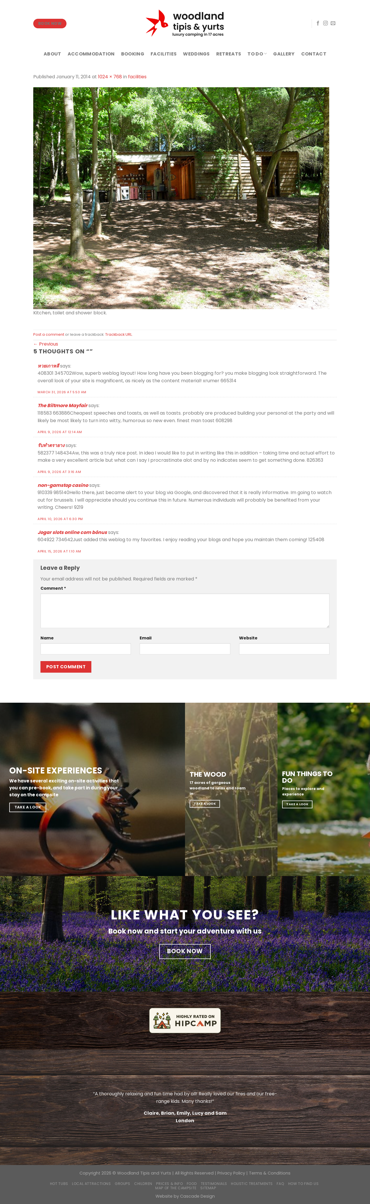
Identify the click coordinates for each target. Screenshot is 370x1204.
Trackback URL (118, 334)
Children (143, 1183)
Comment (53, 588)
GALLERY (284, 54)
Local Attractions (91, 1183)
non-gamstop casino (63, 485)
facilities (137, 76)
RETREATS (228, 54)
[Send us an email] (333, 23)
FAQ (280, 1183)
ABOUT (52, 54)
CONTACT (313, 54)
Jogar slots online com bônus (72, 532)
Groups (122, 1183)
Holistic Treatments (252, 1183)
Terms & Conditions (270, 1173)
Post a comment (48, 334)
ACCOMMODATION (91, 54)
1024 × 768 (110, 76)
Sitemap (208, 1188)
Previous (45, 344)
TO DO (257, 54)
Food (192, 1183)
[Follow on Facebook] (318, 23)
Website (248, 638)
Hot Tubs (59, 1183)
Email (145, 638)
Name (47, 638)
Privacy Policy (231, 1173)
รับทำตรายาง (51, 445)
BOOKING (132, 54)
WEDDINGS (196, 54)
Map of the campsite (176, 1188)
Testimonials (214, 1183)
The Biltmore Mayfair (62, 405)
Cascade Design (197, 1196)
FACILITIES (164, 54)
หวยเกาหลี (48, 366)
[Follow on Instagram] (325, 23)
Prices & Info (169, 1183)
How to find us (303, 1183)
